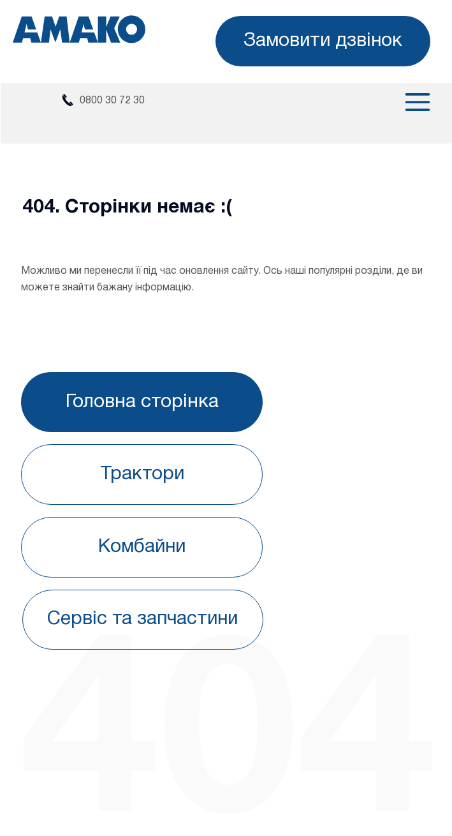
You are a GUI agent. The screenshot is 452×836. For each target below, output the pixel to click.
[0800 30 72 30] (102, 101)
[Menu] (406, 102)
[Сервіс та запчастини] (143, 620)
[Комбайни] (142, 547)
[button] (322, 41)
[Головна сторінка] (142, 402)
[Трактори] (142, 474)
